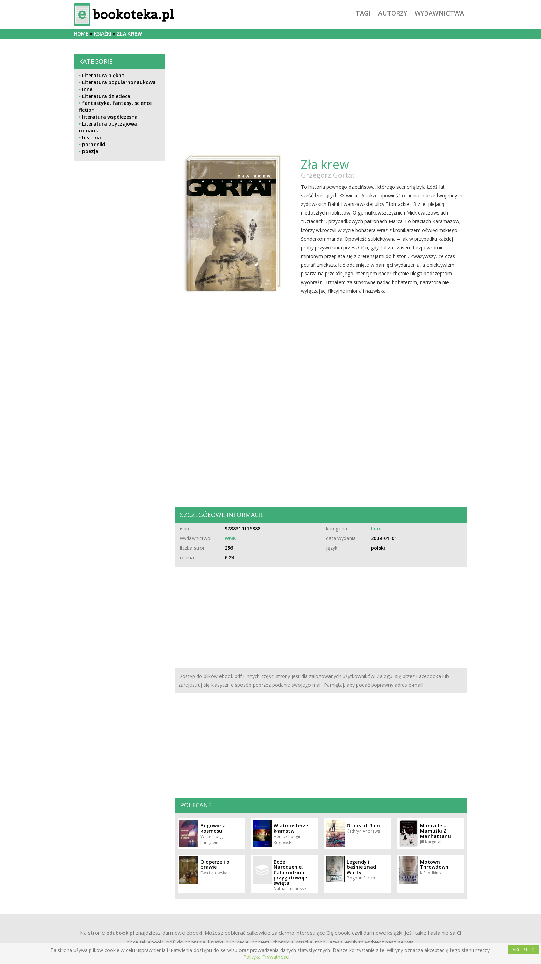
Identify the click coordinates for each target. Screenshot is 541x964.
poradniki (93, 144)
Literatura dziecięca (106, 96)
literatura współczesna (110, 116)
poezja (90, 151)
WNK (230, 538)
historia (91, 137)
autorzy (392, 13)
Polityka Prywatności (266, 957)
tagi (363, 13)
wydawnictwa (439, 13)
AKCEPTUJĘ (523, 950)
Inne (87, 89)
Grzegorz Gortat (328, 175)
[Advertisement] (119, 317)
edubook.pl (120, 932)
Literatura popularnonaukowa (119, 82)
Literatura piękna (103, 75)
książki (102, 33)
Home (81, 33)
